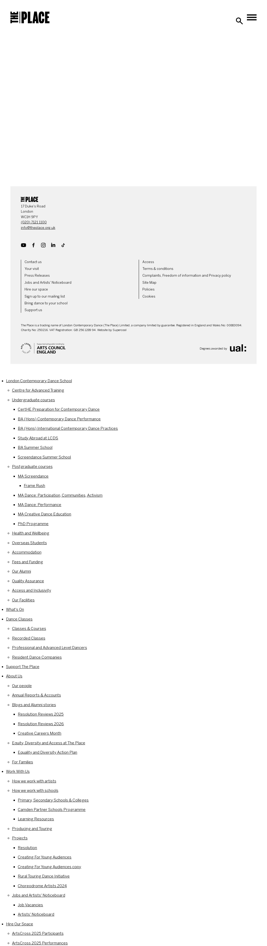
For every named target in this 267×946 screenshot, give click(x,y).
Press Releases (37, 275)
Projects (20, 838)
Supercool (119, 330)
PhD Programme (33, 523)
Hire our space (36, 289)
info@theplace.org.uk (38, 228)
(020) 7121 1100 (34, 222)
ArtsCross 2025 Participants (38, 933)
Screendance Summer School (44, 457)
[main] (133, 105)
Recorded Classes (28, 638)
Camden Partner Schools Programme (52, 809)
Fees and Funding (27, 562)
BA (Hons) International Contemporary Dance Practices (68, 428)
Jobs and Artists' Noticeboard (48, 283)
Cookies (148, 296)
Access (148, 262)
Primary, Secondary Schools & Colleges (53, 800)
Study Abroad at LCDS (38, 438)
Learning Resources (36, 819)
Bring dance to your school (46, 303)
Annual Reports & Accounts (36, 695)
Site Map (149, 283)
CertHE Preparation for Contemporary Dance (59, 409)
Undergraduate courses (33, 400)
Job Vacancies (30, 905)
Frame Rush (34, 485)
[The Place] (30, 17)
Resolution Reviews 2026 (41, 724)
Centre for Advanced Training (38, 390)
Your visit (32, 269)
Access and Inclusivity (31, 590)
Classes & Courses (29, 628)
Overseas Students (29, 543)
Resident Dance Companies (37, 657)
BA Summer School (35, 447)
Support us (33, 310)
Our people (22, 685)
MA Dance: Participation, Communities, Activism (60, 495)
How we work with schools (35, 790)
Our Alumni (21, 571)
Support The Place (22, 666)
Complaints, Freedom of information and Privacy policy (186, 275)
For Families (22, 762)
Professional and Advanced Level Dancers (49, 647)
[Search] (239, 21)
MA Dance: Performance (39, 504)
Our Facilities (23, 600)
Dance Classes (19, 619)
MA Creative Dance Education (44, 514)
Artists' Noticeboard (36, 914)
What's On (15, 609)
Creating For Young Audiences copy (49, 866)
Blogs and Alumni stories (34, 705)
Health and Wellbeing (30, 533)
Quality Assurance (28, 581)
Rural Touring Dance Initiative (44, 876)
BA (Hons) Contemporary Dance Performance (59, 419)
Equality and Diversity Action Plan (47, 752)
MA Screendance (33, 476)
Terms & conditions (157, 269)
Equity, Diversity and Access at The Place (48, 743)
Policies (148, 289)
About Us (14, 676)
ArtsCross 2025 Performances (40, 943)
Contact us (33, 262)
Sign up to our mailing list (45, 296)
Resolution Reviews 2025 (41, 714)
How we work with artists (34, 781)
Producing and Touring (32, 828)
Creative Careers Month (39, 733)
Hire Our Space (19, 924)
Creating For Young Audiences (44, 857)
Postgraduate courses (32, 466)
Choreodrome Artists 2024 (42, 886)
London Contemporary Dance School (39, 381)
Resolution (27, 847)
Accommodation (26, 552)
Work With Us (18, 771)
